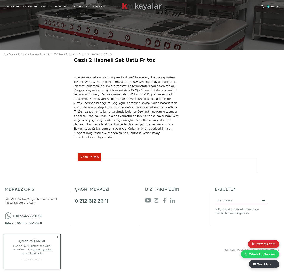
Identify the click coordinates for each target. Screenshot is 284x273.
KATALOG (80, 6)
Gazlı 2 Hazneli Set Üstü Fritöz (95, 54)
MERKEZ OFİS (19, 189)
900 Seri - (60, 54)
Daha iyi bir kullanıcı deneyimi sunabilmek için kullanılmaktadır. (32, 249)
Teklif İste (262, 264)
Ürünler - (24, 54)
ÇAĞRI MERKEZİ (92, 189)
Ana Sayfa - (11, 54)
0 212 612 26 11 (92, 201)
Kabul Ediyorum (32, 259)
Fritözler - (72, 54)
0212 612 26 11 (263, 244)
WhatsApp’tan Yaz (260, 254)
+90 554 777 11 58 (28, 216)
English (275, 6)
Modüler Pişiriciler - (42, 54)
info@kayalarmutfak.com (20, 202)
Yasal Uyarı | (230, 249)
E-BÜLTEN (226, 189)
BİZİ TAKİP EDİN (162, 189)
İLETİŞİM (96, 6)
